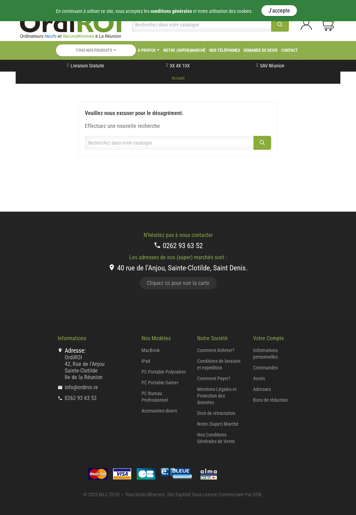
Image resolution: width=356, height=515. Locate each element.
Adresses (262, 389)
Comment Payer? (213, 378)
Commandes (265, 367)
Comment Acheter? (215, 350)
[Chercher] (201, 25)
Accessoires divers (159, 411)
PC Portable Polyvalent (163, 372)
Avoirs (259, 378)
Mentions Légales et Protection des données (216, 395)
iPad (145, 361)
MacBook (150, 350)
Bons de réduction (270, 400)
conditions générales (171, 11)
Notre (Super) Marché (217, 424)
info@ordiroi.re (81, 387)
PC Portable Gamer (159, 382)
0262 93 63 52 (178, 246)
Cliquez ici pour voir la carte (178, 283)
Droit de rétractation (216, 413)
